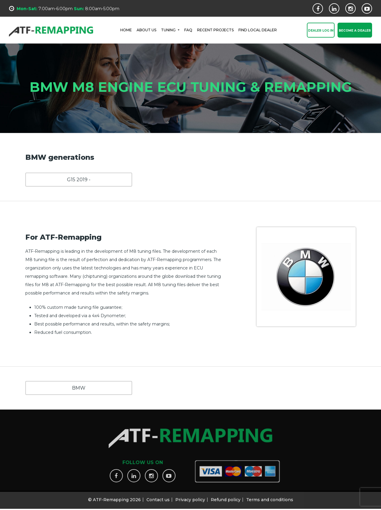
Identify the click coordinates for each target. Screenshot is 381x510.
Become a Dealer (355, 31)
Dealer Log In (320, 31)
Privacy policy (190, 497)
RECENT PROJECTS (215, 29)
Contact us (158, 497)
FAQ (188, 29)
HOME (126, 29)
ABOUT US (146, 29)
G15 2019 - (78, 179)
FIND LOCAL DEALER (257, 29)
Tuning (169, 29)
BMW (78, 388)
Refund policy (226, 497)
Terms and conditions (269, 497)
